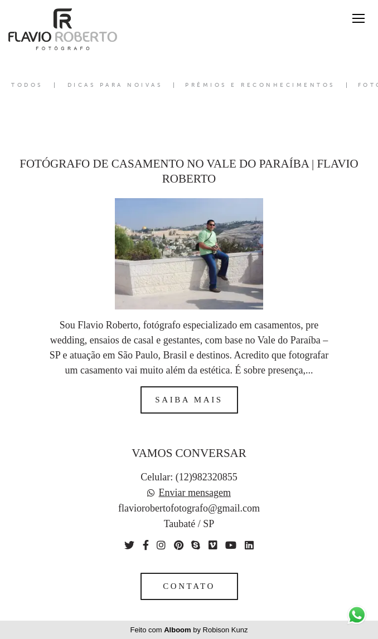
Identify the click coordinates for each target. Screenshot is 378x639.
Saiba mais (188, 399)
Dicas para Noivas (115, 85)
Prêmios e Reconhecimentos (260, 85)
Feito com (189, 630)
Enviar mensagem (195, 493)
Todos (27, 85)
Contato (189, 586)
